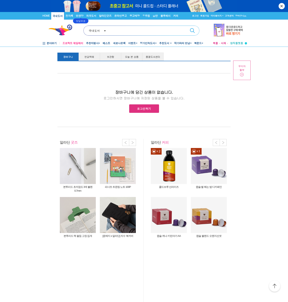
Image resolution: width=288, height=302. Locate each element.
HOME (46, 15)
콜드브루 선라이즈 (169, 186)
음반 (155, 16)
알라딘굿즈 (105, 16)
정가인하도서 (147, 43)
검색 (192, 30)
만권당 (79, 16)
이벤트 (132, 43)
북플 (215, 43)
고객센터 (229, 15)
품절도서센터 (153, 56)
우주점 (146, 16)
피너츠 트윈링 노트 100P (118, 186)
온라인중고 (120, 16)
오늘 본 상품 (132, 56)
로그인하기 (144, 109)
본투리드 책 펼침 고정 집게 (78, 235)
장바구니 (240, 15)
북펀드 (198, 43)
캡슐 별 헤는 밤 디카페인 (209, 186)
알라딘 (69, 142)
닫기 (282, 6)
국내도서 (58, 16)
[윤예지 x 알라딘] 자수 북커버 (117, 235)
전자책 (69, 16)
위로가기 (274, 286)
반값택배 (89, 56)
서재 (223, 43)
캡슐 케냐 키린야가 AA (169, 235)
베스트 (106, 43)
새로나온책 (119, 43)
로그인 (195, 15)
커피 (175, 16)
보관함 (110, 56)
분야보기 (52, 43)
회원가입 (204, 15)
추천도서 (164, 43)
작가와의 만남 (182, 43)
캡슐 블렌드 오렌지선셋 (208, 235)
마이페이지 (216, 15)
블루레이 (165, 16)
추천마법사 (92, 43)
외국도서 (91, 16)
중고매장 (135, 16)
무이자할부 (242, 68)
